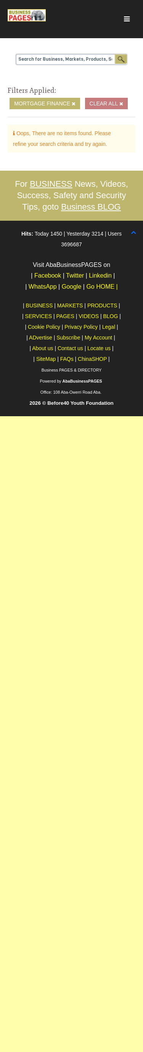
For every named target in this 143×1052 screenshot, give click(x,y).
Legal (108, 327)
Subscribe (68, 338)
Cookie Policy (44, 327)
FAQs (67, 359)
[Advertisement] (71, 487)
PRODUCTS (102, 305)
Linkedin (100, 275)
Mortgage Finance (45, 103)
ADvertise (40, 338)
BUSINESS (51, 184)
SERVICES (38, 316)
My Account (98, 338)
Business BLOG (91, 207)
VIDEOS (89, 316)
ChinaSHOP (92, 359)
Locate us (99, 348)
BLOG (110, 316)
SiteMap (46, 359)
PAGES (65, 316)
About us (42, 348)
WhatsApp (43, 286)
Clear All (106, 103)
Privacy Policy (81, 327)
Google (72, 286)
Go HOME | (101, 286)
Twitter (75, 275)
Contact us (70, 348)
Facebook (47, 275)
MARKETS (70, 305)
